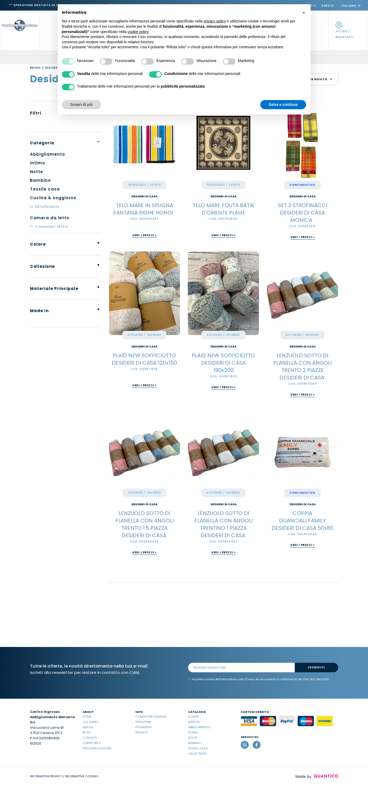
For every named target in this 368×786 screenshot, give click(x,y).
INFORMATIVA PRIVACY (46, 776)
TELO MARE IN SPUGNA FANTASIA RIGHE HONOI (144, 209)
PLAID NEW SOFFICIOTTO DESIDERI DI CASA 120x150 (144, 359)
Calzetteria (197, 753)
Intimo (193, 732)
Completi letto (51, 226)
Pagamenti (143, 727)
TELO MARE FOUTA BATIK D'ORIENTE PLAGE (223, 209)
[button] (304, 12)
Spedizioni (143, 722)
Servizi (327, 6)
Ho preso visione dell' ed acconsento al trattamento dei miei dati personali (258, 679)
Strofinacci (47, 206)
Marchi (194, 722)
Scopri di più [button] (81, 104)
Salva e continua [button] (283, 104)
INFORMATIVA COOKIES (81, 776)
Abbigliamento (199, 727)
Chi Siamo (90, 722)
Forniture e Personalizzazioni (97, 745)
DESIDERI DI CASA (144, 196)
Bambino (194, 743)
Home (87, 716)
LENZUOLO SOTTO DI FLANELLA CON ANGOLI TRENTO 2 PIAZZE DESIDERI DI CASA (302, 366)
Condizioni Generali (151, 716)
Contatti (90, 738)
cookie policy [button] (137, 32)
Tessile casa (197, 748)
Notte (192, 738)
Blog (86, 732)
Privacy (141, 732)
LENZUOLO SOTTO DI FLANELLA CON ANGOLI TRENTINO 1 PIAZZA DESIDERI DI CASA (223, 524)
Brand (35, 68)
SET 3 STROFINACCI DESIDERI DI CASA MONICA (302, 213)
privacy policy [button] (215, 21)
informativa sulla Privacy (237, 679)
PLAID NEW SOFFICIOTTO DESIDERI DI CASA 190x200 (223, 363)
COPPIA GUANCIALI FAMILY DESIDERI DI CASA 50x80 (302, 520)
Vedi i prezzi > (144, 235)
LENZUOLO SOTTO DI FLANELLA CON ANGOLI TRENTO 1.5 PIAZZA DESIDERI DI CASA (144, 524)
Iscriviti (316, 667)
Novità (193, 716)
